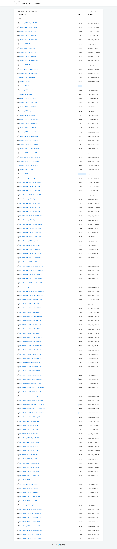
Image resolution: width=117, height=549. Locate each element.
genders (37, 3)
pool (23, 3)
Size (79, 14)
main (28, 3)
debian (18, 3)
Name (21, 14)
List (92, 11)
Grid (97, 11)
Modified (90, 14)
